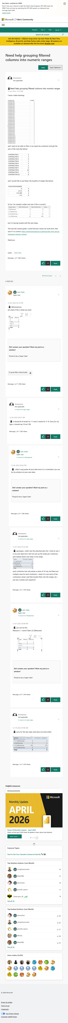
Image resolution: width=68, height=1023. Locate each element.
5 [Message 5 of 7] (19, 590)
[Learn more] (14, 836)
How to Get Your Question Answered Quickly (24, 854)
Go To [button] (57, 30)
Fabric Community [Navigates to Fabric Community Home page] (25, 19)
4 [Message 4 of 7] (17, 513)
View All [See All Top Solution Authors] (11, 901)
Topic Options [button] (55, 67)
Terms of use (5, 1006)
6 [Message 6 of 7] (19, 694)
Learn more (6, 13)
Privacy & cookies (6, 1002)
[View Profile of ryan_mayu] (21, 292)
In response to (22, 409)
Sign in (43, 30)
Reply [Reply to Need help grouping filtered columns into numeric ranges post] (55, 263)
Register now (49, 43)
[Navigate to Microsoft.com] (8, 19)
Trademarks (5, 1009)
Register (34, 30)
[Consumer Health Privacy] (34, 1017)
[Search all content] (50, 34)
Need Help (17, 252)
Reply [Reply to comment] (55, 389)
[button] (43, 67)
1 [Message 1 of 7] (14, 258)
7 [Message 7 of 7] (19, 764)
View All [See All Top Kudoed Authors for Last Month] (11, 947)
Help (50, 30)
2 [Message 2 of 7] (14, 384)
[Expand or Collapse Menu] (3, 25)
